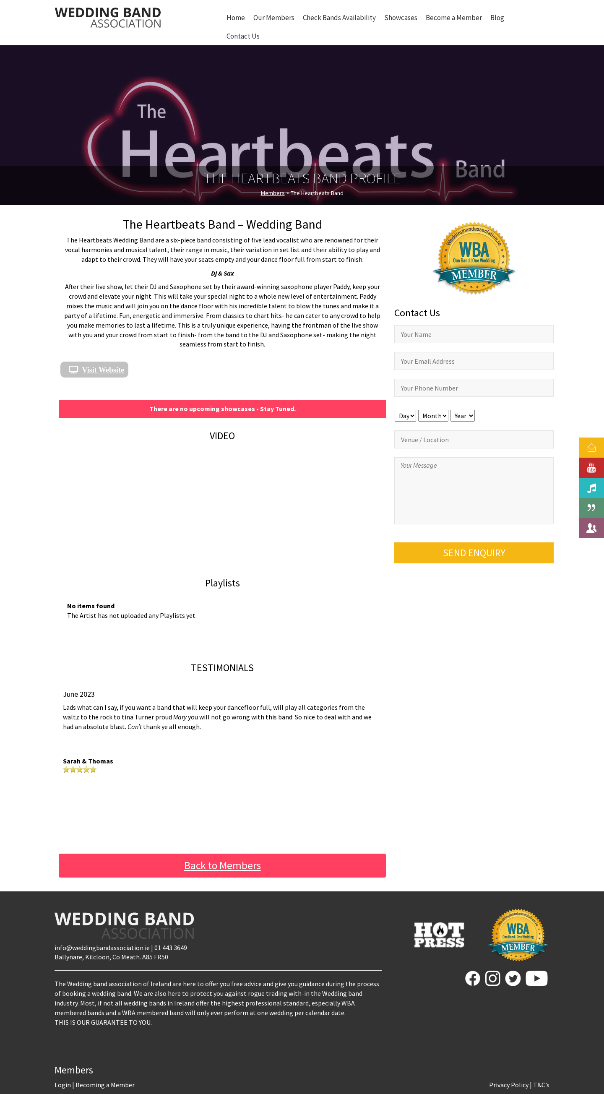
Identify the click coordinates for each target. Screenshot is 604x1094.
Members (273, 193)
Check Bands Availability (339, 17)
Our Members (273, 17)
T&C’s (541, 1085)
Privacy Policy (508, 1085)
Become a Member (454, 17)
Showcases (400, 17)
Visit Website (103, 369)
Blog (497, 17)
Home (235, 17)
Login (63, 1085)
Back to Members (222, 865)
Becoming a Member (105, 1085)
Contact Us (243, 36)
